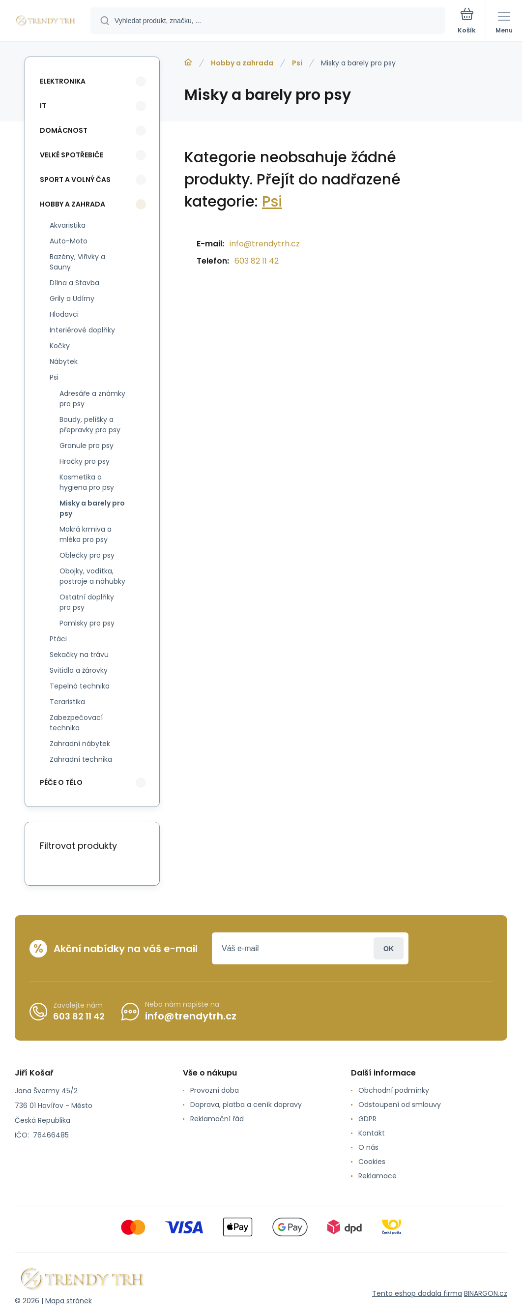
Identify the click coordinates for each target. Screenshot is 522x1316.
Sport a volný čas (75, 179)
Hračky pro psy (84, 461)
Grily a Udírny (72, 298)
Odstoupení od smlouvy (399, 1104)
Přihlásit (389, 948)
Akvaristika (68, 225)
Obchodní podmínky (393, 1090)
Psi (297, 63)
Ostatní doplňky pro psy (86, 602)
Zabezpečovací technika (76, 723)
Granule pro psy (86, 445)
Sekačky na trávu (79, 654)
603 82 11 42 (256, 261)
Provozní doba (214, 1090)
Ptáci (58, 639)
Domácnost (63, 130)
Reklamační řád (217, 1119)
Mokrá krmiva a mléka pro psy (85, 534)
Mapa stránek (68, 1301)
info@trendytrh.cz (265, 243)
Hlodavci (64, 314)
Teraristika (67, 702)
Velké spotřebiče (71, 155)
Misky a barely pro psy (92, 508)
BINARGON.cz (485, 1293)
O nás (368, 1147)
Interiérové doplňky (82, 330)
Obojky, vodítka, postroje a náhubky (92, 576)
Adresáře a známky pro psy (92, 399)
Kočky (60, 346)
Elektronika (63, 81)
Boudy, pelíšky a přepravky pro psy (89, 425)
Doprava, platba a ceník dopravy (246, 1104)
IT (43, 106)
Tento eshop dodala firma (417, 1293)
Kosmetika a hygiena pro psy (86, 482)
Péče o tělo (61, 782)
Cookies (371, 1161)
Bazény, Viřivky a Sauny (77, 262)
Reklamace (377, 1176)
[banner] (45, 21)
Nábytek (64, 361)
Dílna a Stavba (74, 283)
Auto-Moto (68, 241)
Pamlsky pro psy (87, 623)
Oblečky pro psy (87, 555)
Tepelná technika (80, 686)
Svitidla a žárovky (79, 670)
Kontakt (371, 1133)
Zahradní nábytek (80, 743)
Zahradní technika (81, 759)
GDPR (367, 1119)
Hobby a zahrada (242, 63)
